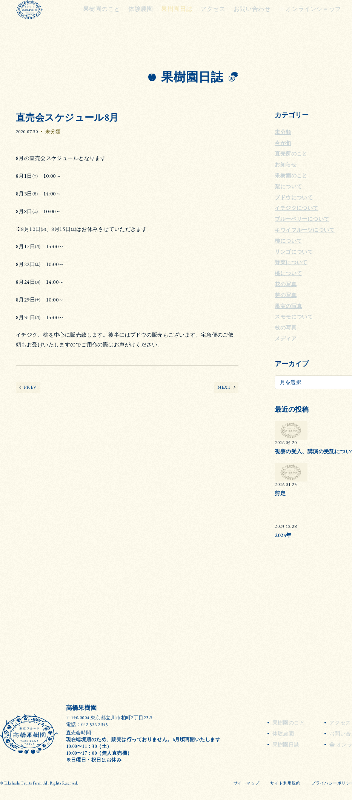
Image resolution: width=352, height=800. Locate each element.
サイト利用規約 (285, 783)
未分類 (52, 131)
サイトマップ (247, 783)
